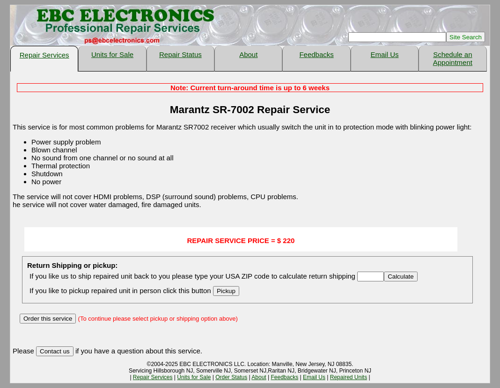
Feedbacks (316, 54)
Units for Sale (112, 54)
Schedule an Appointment (452, 58)
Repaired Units (348, 377)
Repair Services (44, 55)
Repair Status (180, 54)
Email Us (384, 54)
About (248, 54)
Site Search (465, 37)
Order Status (231, 377)
